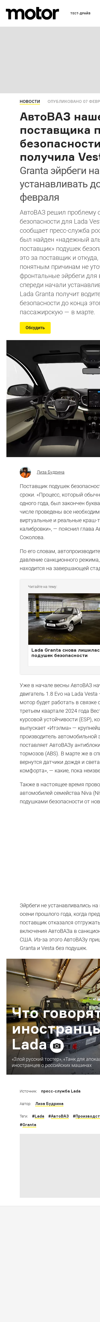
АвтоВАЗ (60, 1116)
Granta (29, 1124)
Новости (30, 101)
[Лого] (32, 13)
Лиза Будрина (51, 472)
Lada (39, 1116)
